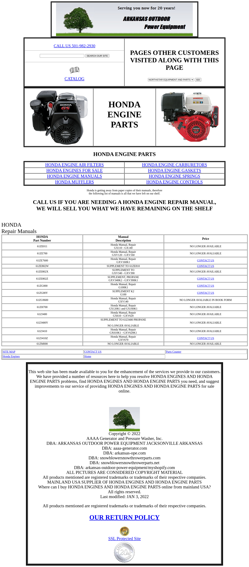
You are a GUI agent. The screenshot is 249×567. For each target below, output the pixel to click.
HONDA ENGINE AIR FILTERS (74, 164)
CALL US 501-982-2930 (74, 45)
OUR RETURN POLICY (124, 517)
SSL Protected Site (124, 536)
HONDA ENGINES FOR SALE (74, 170)
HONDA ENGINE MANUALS (74, 176)
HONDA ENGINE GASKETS (174, 170)
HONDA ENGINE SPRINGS (174, 176)
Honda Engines (11, 356)
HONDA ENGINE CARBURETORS (174, 164)
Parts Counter (173, 351)
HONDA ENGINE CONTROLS (174, 182)
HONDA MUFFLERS (74, 182)
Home (87, 356)
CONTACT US (205, 260)
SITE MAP (9, 351)
